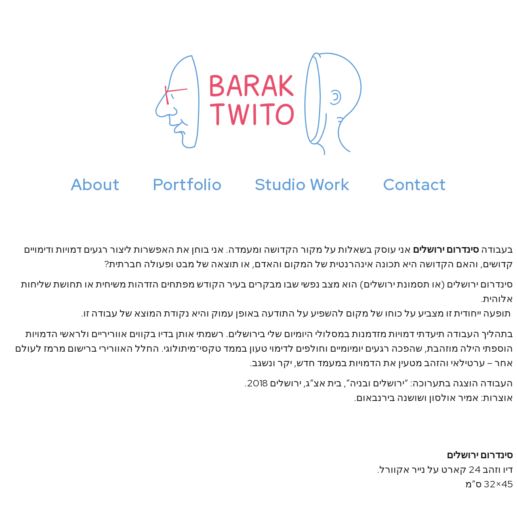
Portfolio (187, 184)
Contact (414, 184)
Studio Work (302, 184)
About (95, 184)
